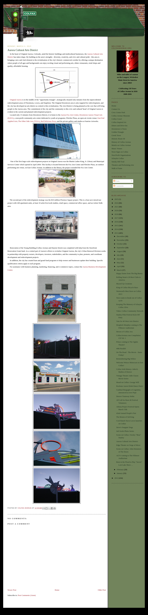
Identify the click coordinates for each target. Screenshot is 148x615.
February (120, 469)
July (118, 255)
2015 (116, 225)
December (121, 236)
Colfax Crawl (117, 119)
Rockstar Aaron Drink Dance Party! (129, 386)
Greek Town (116, 135)
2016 (116, 222)
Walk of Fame (117, 168)
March (119, 270)
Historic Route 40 (118, 139)
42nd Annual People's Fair (126, 413)
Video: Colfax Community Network (129, 311)
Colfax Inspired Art (119, 122)
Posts (116, 181)
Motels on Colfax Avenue (121, 145)
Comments (118, 186)
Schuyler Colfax (118, 158)
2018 (116, 214)
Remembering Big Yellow (126, 359)
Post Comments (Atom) (27, 595)
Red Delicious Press (48, 121)
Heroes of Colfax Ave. (124, 332)
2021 (116, 207)
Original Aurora (16, 100)
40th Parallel (121, 348)
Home (57, 590)
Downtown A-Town (119, 129)
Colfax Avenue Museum (121, 116)
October (120, 244)
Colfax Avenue (25, 508)
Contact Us (116, 109)
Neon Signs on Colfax (120, 152)
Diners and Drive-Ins (119, 125)
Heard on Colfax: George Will (127, 382)
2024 (116, 203)
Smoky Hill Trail (118, 162)
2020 (116, 210)
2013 (116, 233)
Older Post (102, 590)
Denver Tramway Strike (125, 396)
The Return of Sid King (125, 417)
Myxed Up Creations (124, 284)
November (121, 240)
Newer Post (12, 590)
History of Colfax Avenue (121, 142)
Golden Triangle (118, 132)
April (119, 266)
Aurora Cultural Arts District (127, 441)
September (121, 247)
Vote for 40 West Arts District (127, 321)
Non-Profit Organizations (121, 155)
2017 (116, 218)
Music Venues (117, 148)
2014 (116, 229)
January (120, 473)
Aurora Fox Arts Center (69, 115)
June (119, 259)
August (120, 251)
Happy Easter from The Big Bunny (129, 273)
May (119, 263)
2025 (116, 199)
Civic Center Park (118, 112)
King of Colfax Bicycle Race (127, 287)
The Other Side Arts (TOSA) (29, 121)
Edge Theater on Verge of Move (128, 445)
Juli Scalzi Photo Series (125, 431)
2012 (116, 478)
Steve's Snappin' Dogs (124, 427)
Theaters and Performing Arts (123, 165)
